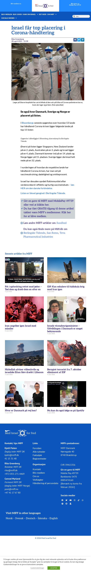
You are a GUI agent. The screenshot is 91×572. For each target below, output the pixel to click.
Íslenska (42, 518)
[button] (75, 39)
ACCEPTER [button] (53, 568)
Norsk (9, 518)
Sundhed (61, 222)
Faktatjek (37, 455)
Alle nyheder (39, 451)
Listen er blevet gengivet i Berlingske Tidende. (43, 193)
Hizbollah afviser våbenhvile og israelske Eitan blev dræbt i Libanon (24, 371)
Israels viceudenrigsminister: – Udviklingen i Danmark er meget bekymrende (65, 328)
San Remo (52, 232)
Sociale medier (9, 18)
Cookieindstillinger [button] (37, 568)
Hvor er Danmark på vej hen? (21, 410)
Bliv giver (17, 14)
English (54, 518)
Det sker (42, 14)
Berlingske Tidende (34, 232)
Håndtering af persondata (45, 483)
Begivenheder (39, 458)
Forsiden (37, 448)
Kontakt (37, 469)
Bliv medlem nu (16, 4)
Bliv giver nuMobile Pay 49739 (75, 4)
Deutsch (30, 518)
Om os (36, 476)
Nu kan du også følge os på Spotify (65, 410)
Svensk (19, 518)
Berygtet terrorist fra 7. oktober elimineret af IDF (64, 371)
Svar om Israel (30, 14)
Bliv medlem (6, 14)
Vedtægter (38, 479)
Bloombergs (28, 122)
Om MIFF (51, 14)
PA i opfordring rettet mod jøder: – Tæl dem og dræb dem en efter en (23, 288)
